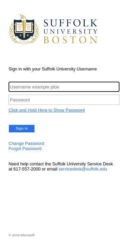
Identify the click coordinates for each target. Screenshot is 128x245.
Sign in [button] (22, 128)
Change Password (26, 143)
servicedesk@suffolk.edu (83, 169)
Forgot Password (25, 148)
